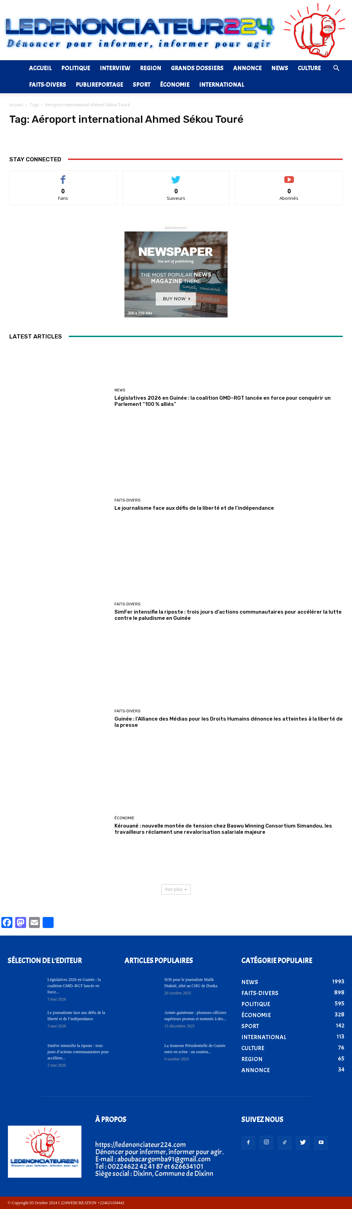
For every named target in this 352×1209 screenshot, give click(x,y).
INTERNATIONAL (221, 85)
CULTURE (309, 68)
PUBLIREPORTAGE (99, 85)
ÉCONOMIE (174, 85)
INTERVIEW (115, 68)
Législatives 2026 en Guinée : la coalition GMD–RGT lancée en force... (74, 985)
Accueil (16, 105)
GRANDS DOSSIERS (197, 68)
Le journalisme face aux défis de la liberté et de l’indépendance (194, 508)
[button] (336, 68)
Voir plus (176, 889)
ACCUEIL (40, 68)
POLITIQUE (75, 68)
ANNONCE (247, 68)
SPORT (141, 85)
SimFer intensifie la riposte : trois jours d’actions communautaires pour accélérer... (78, 1051)
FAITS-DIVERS (47, 85)
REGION (150, 68)
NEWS (279, 68)
